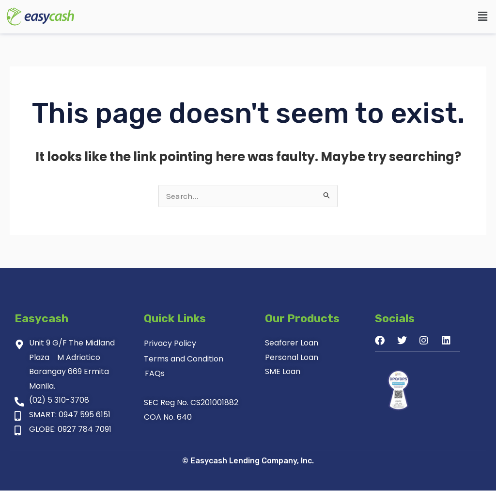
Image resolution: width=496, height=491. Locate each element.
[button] (483, 16)
